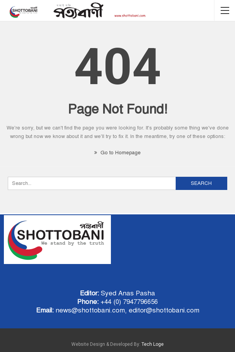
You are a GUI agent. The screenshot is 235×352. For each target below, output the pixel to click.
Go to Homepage (117, 153)
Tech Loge (153, 344)
